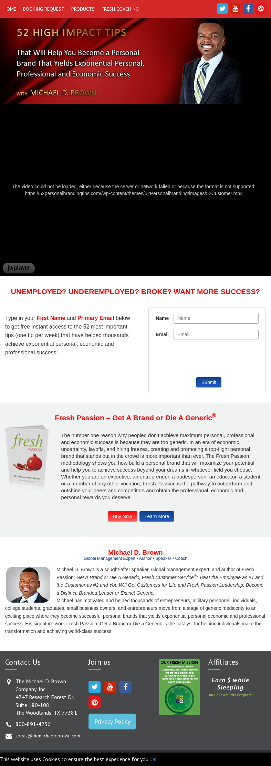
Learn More (157, 516)
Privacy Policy (112, 721)
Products (83, 9)
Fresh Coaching (120, 9)
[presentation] (206, 358)
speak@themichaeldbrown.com (47, 736)
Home (9, 9)
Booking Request (43, 9)
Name (162, 318)
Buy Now (122, 516)
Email (162, 334)
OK (153, 759)
